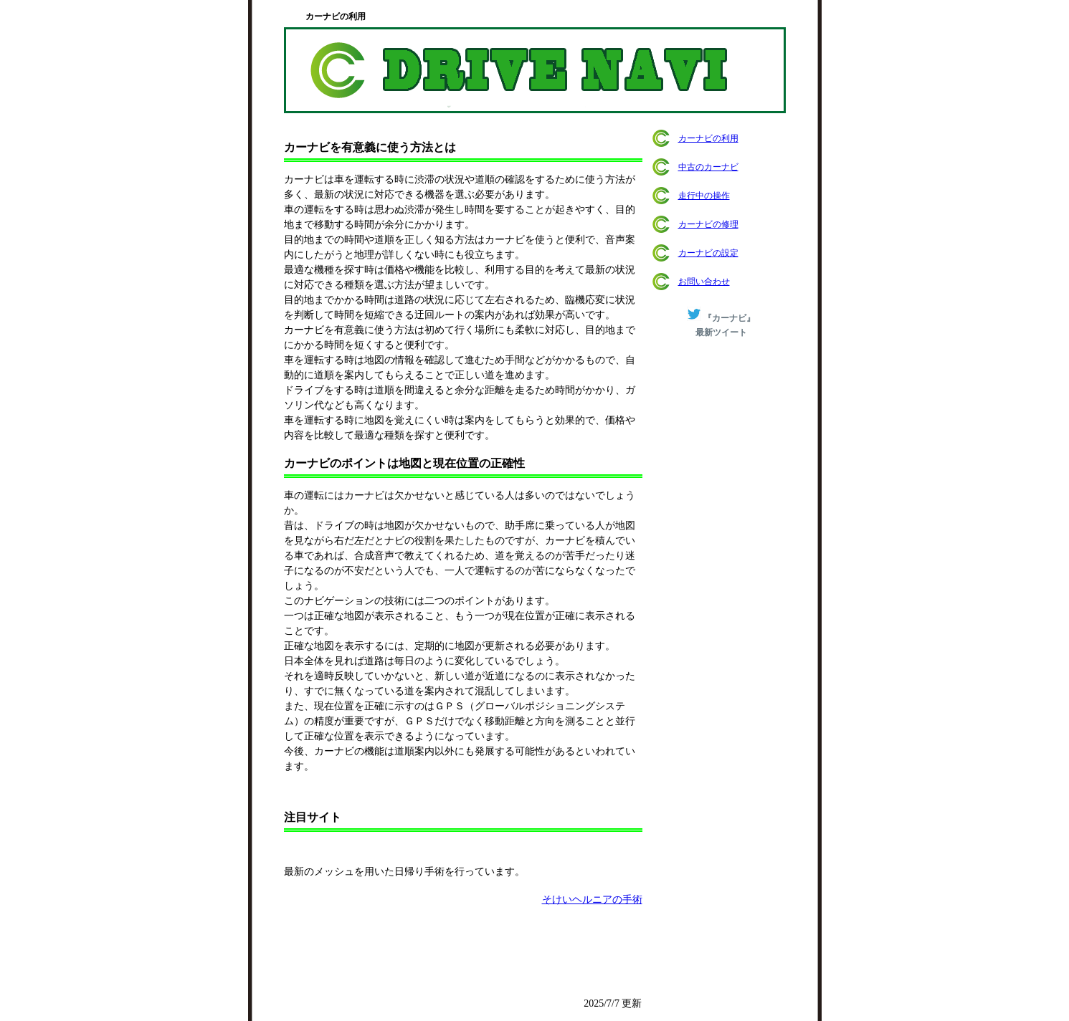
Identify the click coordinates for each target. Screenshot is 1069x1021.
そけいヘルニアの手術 (592, 899)
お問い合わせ (704, 282)
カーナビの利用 (708, 138)
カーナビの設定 (708, 253)
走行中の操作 (704, 196)
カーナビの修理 (708, 224)
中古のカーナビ (708, 167)
